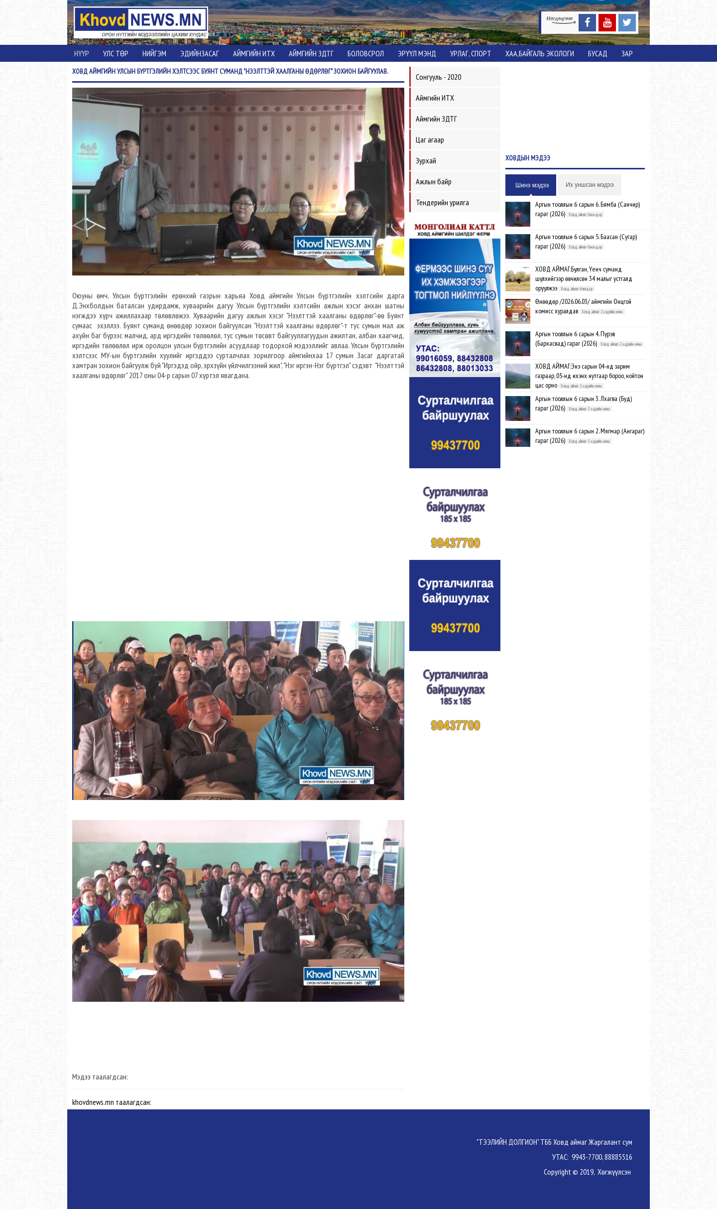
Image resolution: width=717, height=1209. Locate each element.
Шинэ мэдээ (532, 185)
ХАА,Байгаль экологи (539, 53)
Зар (627, 53)
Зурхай (426, 160)
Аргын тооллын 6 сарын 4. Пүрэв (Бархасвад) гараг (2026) (575, 338)
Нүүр (81, 53)
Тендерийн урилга (442, 202)
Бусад (597, 53)
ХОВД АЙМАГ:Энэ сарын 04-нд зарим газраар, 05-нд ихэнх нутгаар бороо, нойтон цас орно (589, 376)
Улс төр (115, 53)
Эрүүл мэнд (417, 53)
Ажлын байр (434, 181)
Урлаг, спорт (470, 53)
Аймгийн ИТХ (254, 53)
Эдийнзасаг (199, 53)
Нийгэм (154, 53)
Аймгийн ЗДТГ (311, 53)
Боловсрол (366, 53)
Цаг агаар (430, 139)
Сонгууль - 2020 (438, 77)
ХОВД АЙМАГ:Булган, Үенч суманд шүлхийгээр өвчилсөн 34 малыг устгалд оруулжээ (583, 278)
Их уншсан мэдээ (589, 184)
